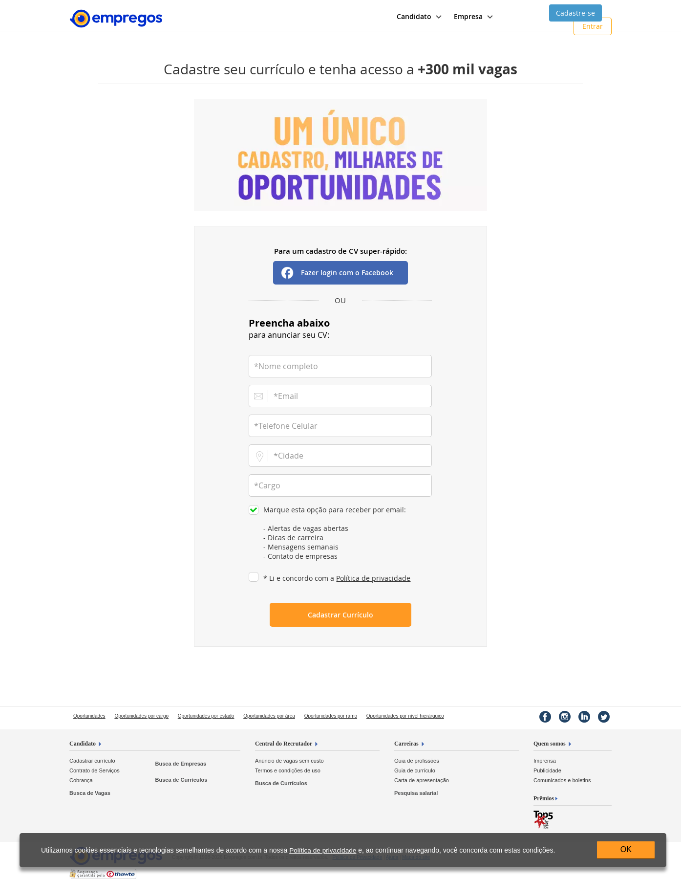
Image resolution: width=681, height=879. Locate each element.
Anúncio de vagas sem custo (289, 761)
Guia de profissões (416, 761)
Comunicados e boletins (562, 780)
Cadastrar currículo (92, 761)
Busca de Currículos (181, 780)
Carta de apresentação (421, 780)
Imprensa (544, 761)
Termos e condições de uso (287, 770)
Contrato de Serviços (94, 770)
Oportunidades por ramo (330, 716)
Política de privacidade (373, 578)
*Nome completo (286, 366)
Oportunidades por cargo (141, 716)
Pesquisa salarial (416, 793)
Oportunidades (89, 716)
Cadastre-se (575, 13)
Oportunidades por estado (206, 716)
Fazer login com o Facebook (347, 272)
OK (626, 849)
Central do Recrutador (283, 743)
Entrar (592, 26)
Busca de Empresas (180, 764)
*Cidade (288, 455)
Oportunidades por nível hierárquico (405, 716)
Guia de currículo (414, 770)
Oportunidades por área (269, 716)
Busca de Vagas (89, 793)
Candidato (82, 743)
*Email (286, 396)
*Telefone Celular (286, 425)
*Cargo (267, 485)
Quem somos (549, 743)
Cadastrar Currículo (340, 614)
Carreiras (406, 743)
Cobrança (81, 780)
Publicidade (547, 770)
